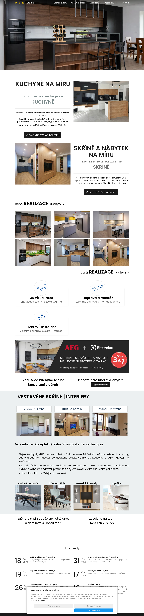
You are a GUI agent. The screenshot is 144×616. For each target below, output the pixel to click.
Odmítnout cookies (89, 610)
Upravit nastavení (72, 610)
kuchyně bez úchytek (98, 545)
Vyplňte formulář (100, 359)
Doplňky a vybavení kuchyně (43, 545)
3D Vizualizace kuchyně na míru (103, 531)
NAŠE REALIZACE (111, 3)
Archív (72, 577)
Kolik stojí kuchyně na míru (42, 531)
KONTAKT (125, 3)
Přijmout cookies (105, 610)
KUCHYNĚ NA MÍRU (60, 3)
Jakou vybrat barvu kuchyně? (44, 558)
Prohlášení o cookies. (38, 605)
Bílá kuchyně (94, 558)
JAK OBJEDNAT (94, 3)
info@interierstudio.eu (13, 604)
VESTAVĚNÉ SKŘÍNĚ (78, 3)
